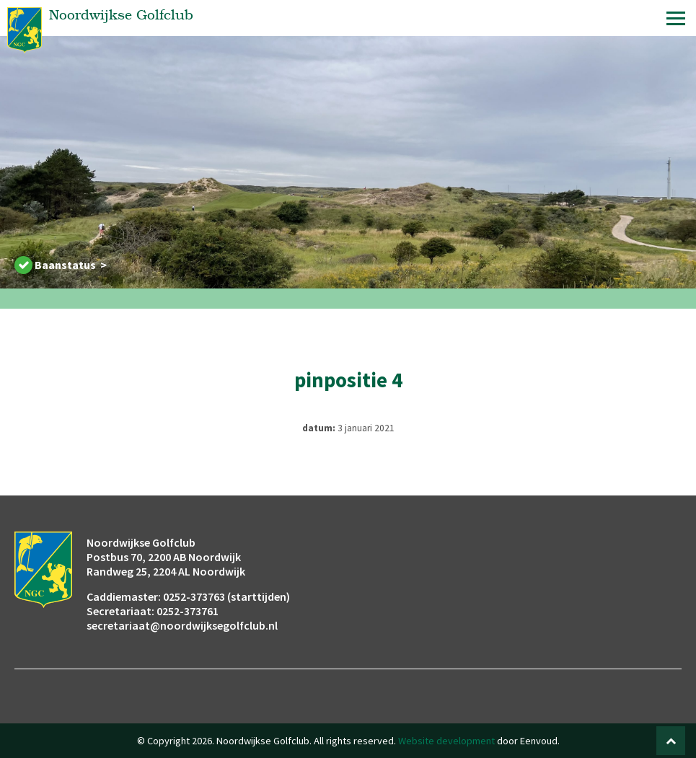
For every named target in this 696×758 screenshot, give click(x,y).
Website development (446, 740)
